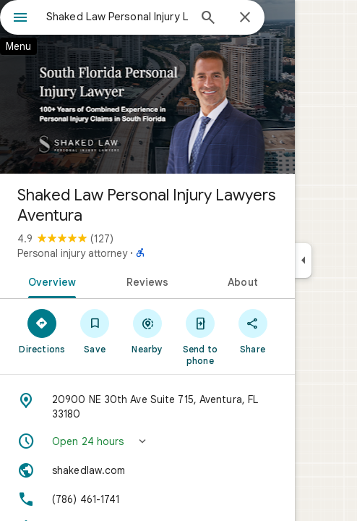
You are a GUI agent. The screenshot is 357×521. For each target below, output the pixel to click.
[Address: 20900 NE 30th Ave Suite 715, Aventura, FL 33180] (147, 406)
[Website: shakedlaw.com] (147, 470)
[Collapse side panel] (303, 260)
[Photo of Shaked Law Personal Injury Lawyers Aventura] (147, 87)
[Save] (95, 330)
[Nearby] (147, 330)
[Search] (208, 19)
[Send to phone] (199, 336)
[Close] (244, 18)
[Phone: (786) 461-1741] (147, 499)
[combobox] (117, 16)
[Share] (252, 330)
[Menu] (20, 19)
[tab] (49, 280)
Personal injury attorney (72, 253)
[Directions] (42, 330)
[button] (147, 441)
